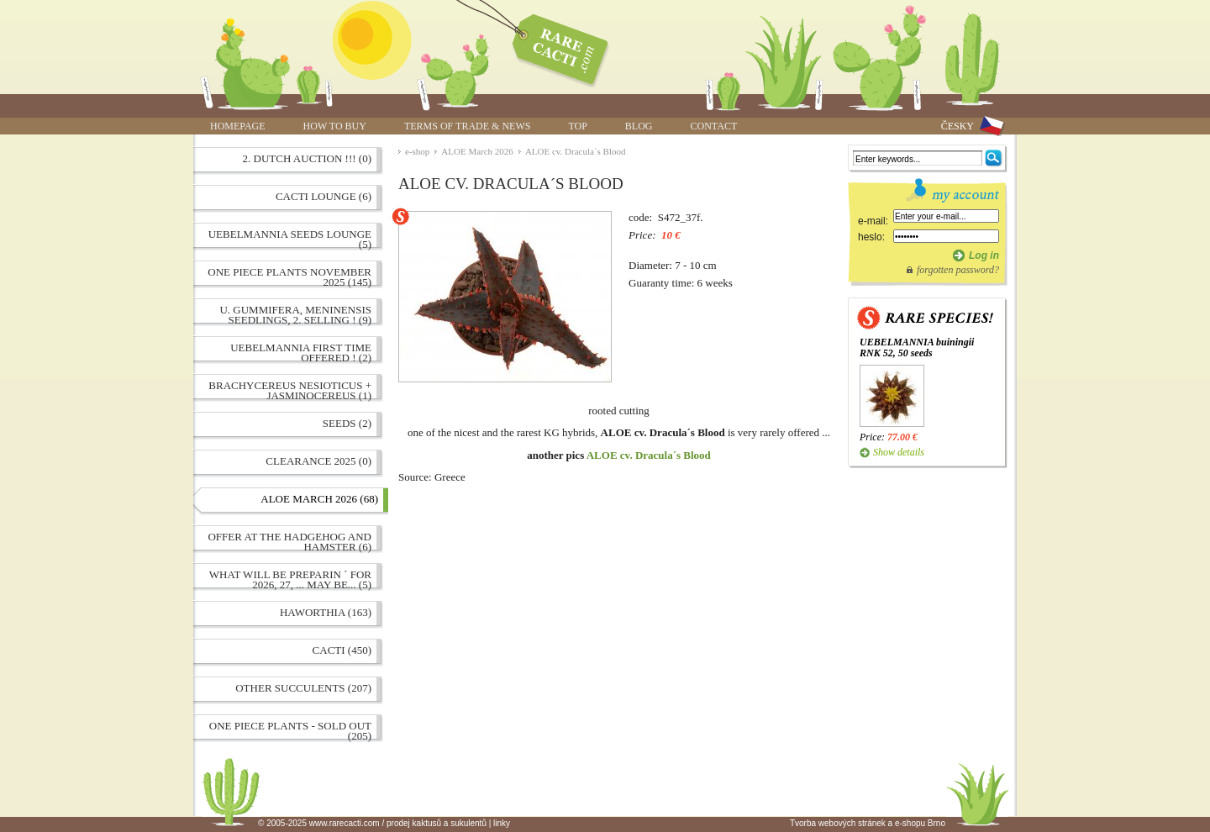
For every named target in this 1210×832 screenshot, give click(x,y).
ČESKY (957, 126)
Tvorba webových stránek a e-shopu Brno (867, 823)
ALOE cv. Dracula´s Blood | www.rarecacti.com (551, 46)
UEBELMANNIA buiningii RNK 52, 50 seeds (917, 347)
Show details (898, 452)
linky (501, 823)
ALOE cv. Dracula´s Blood (575, 151)
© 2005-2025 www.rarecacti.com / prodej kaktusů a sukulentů (372, 823)
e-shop (417, 151)
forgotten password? (958, 270)
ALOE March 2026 (477, 151)
